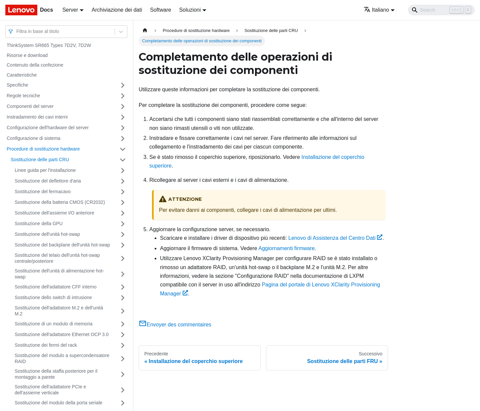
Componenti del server (30, 106)
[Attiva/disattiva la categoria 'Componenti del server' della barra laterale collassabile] (122, 106)
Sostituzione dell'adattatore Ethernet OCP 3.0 (62, 334)
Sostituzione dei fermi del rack (46, 345)
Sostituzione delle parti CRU (40, 159)
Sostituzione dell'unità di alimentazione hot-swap (59, 273)
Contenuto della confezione (35, 65)
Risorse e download (27, 55)
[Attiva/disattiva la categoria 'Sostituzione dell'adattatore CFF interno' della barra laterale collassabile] (122, 287)
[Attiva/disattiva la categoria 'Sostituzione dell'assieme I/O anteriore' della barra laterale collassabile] (122, 213)
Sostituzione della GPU (39, 223)
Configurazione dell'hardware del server (48, 127)
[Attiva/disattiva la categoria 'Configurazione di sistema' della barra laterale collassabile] (122, 138)
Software (160, 10)
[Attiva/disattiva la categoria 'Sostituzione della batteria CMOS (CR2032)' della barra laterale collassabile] (122, 202)
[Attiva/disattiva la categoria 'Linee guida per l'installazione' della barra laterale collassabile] (122, 170)
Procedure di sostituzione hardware (43, 149)
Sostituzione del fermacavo (43, 191)
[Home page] (145, 30)
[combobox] (17, 31)
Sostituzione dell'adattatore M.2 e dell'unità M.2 (59, 310)
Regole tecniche (23, 95)
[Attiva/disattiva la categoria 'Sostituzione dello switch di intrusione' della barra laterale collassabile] (122, 297)
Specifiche (17, 85)
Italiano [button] (376, 10)
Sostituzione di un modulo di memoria (53, 323)
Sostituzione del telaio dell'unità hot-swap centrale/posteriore (57, 258)
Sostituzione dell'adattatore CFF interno (55, 286)
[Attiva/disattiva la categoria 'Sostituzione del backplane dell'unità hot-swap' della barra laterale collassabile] (122, 245)
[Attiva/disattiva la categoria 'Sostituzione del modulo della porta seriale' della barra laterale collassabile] (122, 403)
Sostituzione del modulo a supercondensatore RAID (62, 358)
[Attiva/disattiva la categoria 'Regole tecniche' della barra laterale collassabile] (122, 96)
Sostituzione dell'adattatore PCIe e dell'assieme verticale (50, 389)
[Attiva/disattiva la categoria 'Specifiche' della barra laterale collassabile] (122, 85)
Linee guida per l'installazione (45, 170)
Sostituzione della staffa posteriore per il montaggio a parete (56, 374)
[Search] (441, 10)
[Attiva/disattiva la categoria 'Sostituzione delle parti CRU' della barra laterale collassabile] (122, 160)
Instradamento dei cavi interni (37, 117)
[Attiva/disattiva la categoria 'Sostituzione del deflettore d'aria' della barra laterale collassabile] (122, 181)
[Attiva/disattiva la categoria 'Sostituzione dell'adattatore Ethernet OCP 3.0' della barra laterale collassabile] (122, 334)
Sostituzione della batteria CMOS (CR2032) (60, 202)
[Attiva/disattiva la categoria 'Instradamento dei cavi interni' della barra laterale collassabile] (122, 117)
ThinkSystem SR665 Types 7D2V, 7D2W (49, 45)
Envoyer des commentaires (175, 324)
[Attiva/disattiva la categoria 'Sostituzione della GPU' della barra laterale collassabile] (122, 223)
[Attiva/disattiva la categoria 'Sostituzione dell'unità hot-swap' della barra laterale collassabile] (122, 234)
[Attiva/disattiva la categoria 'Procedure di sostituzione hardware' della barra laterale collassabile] (122, 149)
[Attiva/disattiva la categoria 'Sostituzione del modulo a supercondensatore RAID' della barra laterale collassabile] (122, 358)
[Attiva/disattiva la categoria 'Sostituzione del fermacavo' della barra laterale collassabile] (122, 192)
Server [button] (70, 10)
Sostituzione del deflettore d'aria (48, 181)
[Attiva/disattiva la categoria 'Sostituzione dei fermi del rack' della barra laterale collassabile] (122, 345)
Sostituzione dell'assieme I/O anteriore (54, 212)
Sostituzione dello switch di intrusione (53, 297)
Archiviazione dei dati (117, 10)
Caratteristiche (22, 75)
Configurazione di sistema (33, 138)
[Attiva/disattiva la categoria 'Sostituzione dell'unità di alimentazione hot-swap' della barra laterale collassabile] (122, 274)
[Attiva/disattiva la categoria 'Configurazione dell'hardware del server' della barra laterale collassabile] (122, 128)
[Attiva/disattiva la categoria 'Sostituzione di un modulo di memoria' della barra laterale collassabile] (122, 324)
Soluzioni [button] (190, 10)
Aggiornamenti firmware (286, 248)
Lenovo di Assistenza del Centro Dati (335, 238)
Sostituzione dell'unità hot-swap (47, 234)
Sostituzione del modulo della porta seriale (58, 402)
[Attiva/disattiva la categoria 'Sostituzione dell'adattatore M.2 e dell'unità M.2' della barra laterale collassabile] (122, 311)
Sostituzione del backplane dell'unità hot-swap (62, 244)
